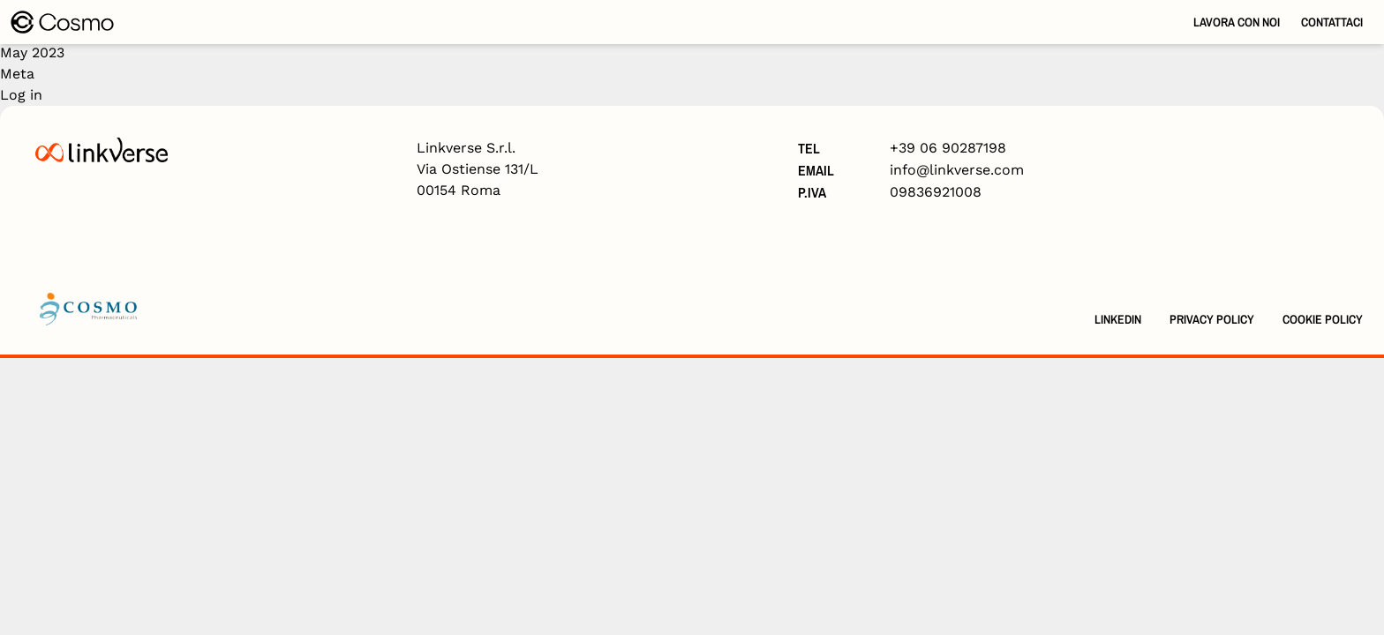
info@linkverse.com (957, 169)
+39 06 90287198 (948, 147)
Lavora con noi (1236, 22)
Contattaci (1332, 22)
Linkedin (1117, 319)
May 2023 (32, 52)
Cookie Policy (1322, 319)
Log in (21, 94)
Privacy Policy (1212, 319)
